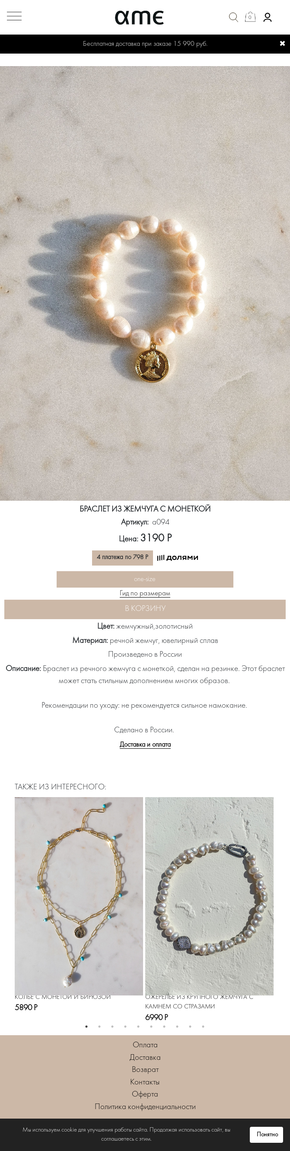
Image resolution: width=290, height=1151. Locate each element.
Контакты (145, 1082)
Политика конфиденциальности (145, 1107)
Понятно (267, 1135)
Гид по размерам (145, 593)
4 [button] (125, 1026)
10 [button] (203, 1026)
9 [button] (190, 1026)
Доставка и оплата (145, 744)
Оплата (145, 1045)
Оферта (145, 1095)
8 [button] (177, 1026)
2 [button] (99, 1026)
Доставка (145, 1058)
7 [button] (164, 1026)
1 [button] (86, 1026)
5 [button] (138, 1026)
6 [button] (151, 1026)
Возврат (145, 1070)
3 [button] (112, 1026)
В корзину (145, 609)
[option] (145, 283)
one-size (145, 579)
